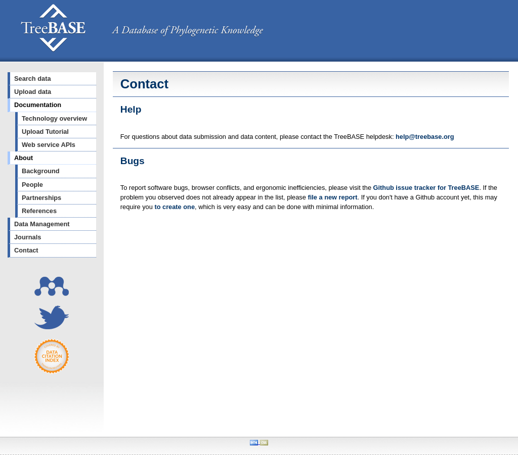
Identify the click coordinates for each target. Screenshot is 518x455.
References (39, 211)
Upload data (32, 91)
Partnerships (41, 197)
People (32, 184)
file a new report (332, 197)
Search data (32, 78)
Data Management (42, 224)
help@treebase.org (425, 136)
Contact (26, 250)
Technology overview (54, 118)
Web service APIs (48, 144)
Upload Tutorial (45, 131)
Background (41, 171)
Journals (27, 237)
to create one (174, 207)
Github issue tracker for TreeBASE (426, 187)
